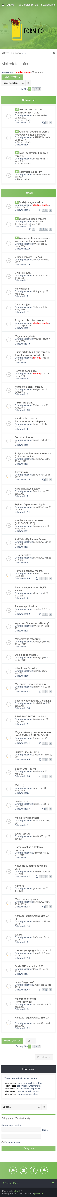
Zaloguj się (7, 1118)
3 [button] (36, 89)
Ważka (18, 934)
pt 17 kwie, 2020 (33, 224)
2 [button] (33, 89)
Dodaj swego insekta (31, 202)
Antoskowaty (39, 115)
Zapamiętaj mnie (12, 1142)
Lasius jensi (21, 801)
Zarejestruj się (22, 1118)
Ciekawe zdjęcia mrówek (33, 218)
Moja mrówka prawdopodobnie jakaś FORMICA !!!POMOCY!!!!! (33, 734)
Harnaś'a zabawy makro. (29, 570)
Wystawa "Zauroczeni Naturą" (32, 623)
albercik (37, 593)
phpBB (17, 1191)
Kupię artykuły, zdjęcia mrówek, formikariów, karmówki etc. (33, 353)
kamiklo (37, 526)
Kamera (19, 885)
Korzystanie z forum (30, 171)
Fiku (35, 820)
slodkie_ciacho (23, 72)
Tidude (36, 609)
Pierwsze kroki (24, 120)
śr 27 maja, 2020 (23, 325)
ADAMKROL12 (40, 275)
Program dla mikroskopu (29, 320)
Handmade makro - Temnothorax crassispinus (30, 420)
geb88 (36, 158)
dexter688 (38, 1004)
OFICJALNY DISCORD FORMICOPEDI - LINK (29, 111)
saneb (36, 440)
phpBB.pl (38, 1193)
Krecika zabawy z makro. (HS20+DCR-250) (29, 522)
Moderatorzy (38, 72)
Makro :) (19, 785)
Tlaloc (36, 307)
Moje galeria (22, 288)
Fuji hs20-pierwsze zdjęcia (30, 504)
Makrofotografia (15, 64)
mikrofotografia (24, 402)
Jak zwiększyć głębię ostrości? (33, 950)
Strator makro (23, 555)
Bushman (37, 853)
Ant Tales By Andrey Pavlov (30, 539)
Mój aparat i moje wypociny (30, 684)
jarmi (35, 788)
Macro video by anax (26, 899)
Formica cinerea (24, 437)
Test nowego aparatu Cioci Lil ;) (33, 700)
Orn (35, 969)
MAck (36, 244)
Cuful (35, 937)
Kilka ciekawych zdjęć (27, 488)
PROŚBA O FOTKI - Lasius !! (30, 716)
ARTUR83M (38, 137)
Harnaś (36, 573)
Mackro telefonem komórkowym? (25, 1000)
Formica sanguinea (26, 370)
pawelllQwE (38, 459)
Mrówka (37, 339)
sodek (36, 921)
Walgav (36, 389)
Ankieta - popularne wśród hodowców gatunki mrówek (32, 133)
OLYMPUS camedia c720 (29, 966)
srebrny (37, 358)
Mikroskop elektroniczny (29, 386)
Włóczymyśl (39, 641)
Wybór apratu (22, 833)
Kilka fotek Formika (26, 668)
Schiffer (37, 871)
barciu (36, 424)
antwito (36, 475)
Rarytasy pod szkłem (27, 606)
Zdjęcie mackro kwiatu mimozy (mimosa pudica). (33, 455)
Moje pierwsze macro (27, 817)
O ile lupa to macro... (26, 654)
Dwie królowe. (23, 272)
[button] (39, 89)
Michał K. (37, 405)
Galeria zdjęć (22, 304)
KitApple (37, 291)
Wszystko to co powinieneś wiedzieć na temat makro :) (32, 240)
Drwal (36, 754)
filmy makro (22, 472)
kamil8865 (38, 836)
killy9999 (37, 174)
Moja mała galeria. (25, 336)
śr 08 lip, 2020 (21, 207)
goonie (36, 888)
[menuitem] (10, 5)
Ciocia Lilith (38, 703)
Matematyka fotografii (28, 638)
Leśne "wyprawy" (24, 982)
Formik (36, 491)
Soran (36, 738)
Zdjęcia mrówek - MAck (28, 256)
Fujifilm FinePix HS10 (27, 751)
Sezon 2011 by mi (25, 768)
